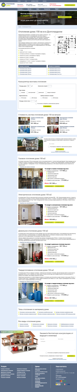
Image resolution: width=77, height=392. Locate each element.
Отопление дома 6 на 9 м (54, 70)
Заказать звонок (70, 5)
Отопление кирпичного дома (6, 87)
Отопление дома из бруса (6, 80)
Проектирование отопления (6, 40)
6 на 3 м (7, 73)
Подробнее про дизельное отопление (28, 242)
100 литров (23, 97)
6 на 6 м (12, 73)
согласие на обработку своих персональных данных (57, 359)
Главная (18, 1)
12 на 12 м (3, 76)
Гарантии (37, 380)
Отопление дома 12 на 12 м (55, 74)
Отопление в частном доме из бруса (27, 312)
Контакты (44, 1)
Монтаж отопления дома (6, 30)
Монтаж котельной (4, 26)
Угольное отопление (5, 18)
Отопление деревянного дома (7, 83)
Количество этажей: (42, 86)
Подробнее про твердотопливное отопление (29, 281)
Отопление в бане (4, 43)
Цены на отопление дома (6, 33)
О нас (26, 1)
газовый (23, 92)
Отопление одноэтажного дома (7, 46)
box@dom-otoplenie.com (42, 5)
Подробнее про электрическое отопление (29, 203)
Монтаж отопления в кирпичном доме (46, 314)
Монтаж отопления (21, 377)
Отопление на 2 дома (5, 45)
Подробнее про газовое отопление (27, 166)
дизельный (41, 92)
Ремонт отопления (21, 375)
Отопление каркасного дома (6, 84)
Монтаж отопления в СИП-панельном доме (65, 314)
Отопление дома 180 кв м (25, 74)
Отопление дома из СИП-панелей (7, 86)
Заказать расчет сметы (64, 17)
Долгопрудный (20, 5)
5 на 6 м (2, 73)
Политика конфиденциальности (41, 382)
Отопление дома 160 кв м (25, 70)
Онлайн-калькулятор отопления (40, 374)
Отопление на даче (4, 42)
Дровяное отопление (5, 17)
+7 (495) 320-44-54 (30, 5)
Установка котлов (4, 28)
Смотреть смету (49, 186)
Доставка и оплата (34, 1)
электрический (31, 92)
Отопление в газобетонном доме (45, 312)
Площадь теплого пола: (24, 101)
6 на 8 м (2, 75)
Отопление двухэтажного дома (7, 48)
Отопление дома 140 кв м (25, 68)
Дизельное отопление (5, 14)
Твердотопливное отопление (67, 326)
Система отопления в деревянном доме (64, 312)
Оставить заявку (59, 186)
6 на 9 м (7, 75)
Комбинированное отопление (7, 15)
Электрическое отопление (6, 12)
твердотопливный (51, 92)
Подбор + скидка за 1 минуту (12, 332)
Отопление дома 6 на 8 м (54, 68)
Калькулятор (47, 9)
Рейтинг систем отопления (8, 36)
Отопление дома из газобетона (7, 81)
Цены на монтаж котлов (5, 35)
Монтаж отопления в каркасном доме (28, 314)
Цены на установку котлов (41, 371)
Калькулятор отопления (5, 38)
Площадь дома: (22, 86)
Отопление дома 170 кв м (25, 72)
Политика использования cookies (39, 386)
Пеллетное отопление (5, 20)
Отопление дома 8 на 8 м (54, 72)
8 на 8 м (12, 75)
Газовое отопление (4, 11)
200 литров (34, 97)
